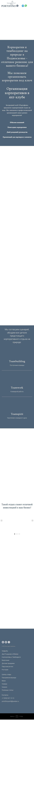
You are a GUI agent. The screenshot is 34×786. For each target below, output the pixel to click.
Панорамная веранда (9, 678)
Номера (4, 684)
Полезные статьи (7, 690)
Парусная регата (7, 666)
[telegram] (9, 642)
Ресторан (5, 670)
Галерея (4, 687)
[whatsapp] (6, 642)
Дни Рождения (7, 654)
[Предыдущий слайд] (1, 520)
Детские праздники (8, 663)
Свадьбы (5, 651)
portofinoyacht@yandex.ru (10, 701)
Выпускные (5, 660)
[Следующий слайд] (32, 520)
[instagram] (3, 642)
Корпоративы (6, 657)
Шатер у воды (6, 674)
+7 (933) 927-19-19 (8, 698)
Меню (4, 681)
